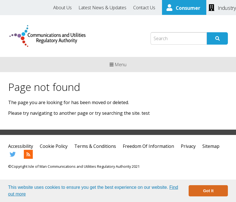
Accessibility (20, 146)
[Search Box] (179, 38)
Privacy (188, 146)
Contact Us (144, 7)
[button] (28, 195)
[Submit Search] (217, 38)
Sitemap (210, 146)
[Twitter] (12, 157)
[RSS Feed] (28, 157)
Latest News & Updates (102, 7)
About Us (62, 7)
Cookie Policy (54, 146)
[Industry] (222, 7)
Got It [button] (208, 191)
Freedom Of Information (148, 146)
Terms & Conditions (95, 146)
